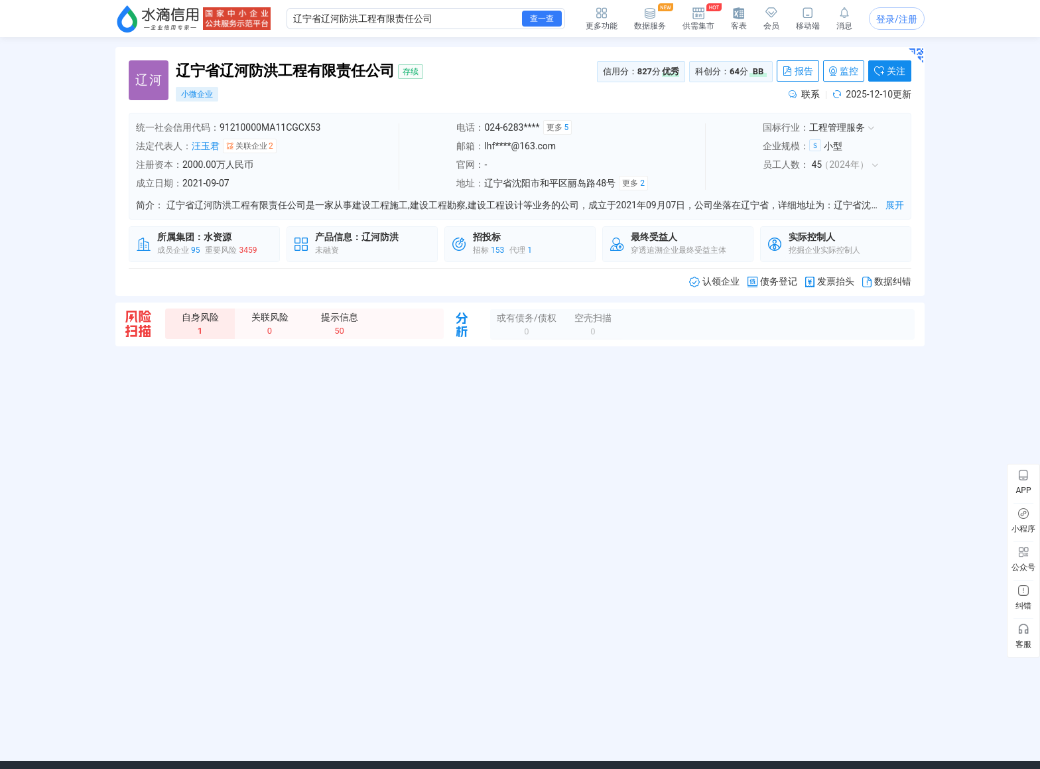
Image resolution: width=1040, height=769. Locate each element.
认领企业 (714, 281)
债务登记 (772, 281)
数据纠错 (886, 281)
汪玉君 (206, 146)
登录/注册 (896, 19)
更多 (558, 127)
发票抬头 (829, 281)
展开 (894, 205)
